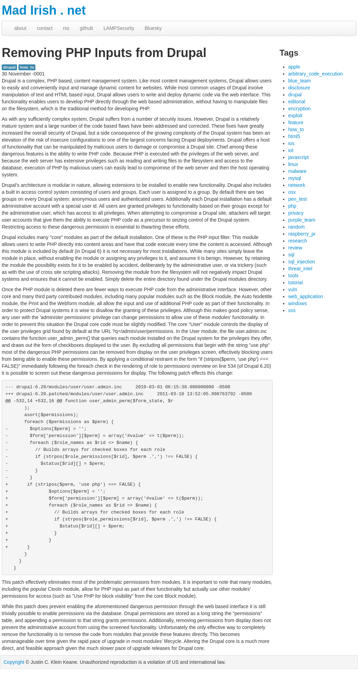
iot (290, 150)
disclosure (299, 87)
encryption (299, 108)
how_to (27, 67)
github (86, 28)
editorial (296, 101)
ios (291, 143)
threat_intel (300, 268)
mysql (294, 178)
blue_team (299, 80)
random (296, 227)
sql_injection (301, 261)
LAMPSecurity (118, 28)
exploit (295, 115)
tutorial (295, 282)
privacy (295, 213)
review (295, 247)
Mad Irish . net (44, 10)
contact (44, 28)
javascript (298, 157)
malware (297, 171)
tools (293, 275)
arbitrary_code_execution (315, 74)
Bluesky (153, 28)
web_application (305, 296)
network (296, 185)
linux (293, 164)
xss (291, 310)
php (292, 206)
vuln (292, 289)
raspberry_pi (301, 234)
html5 (294, 136)
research (297, 241)
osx (292, 192)
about (20, 28)
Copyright (13, 662)
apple (294, 67)
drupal (9, 67)
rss (66, 28)
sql (291, 254)
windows (297, 303)
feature (295, 122)
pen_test (297, 199)
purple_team (301, 220)
